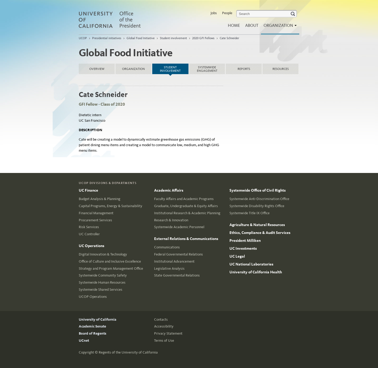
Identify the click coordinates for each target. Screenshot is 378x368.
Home (234, 25)
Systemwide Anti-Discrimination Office (259, 199)
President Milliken (245, 240)
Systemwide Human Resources (102, 282)
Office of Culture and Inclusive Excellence (110, 261)
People (227, 13)
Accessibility (164, 326)
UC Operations (91, 245)
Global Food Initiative (141, 38)
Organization (279, 27)
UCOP (83, 38)
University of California (97, 319)
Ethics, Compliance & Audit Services (259, 232)
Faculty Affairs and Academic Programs (184, 199)
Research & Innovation (171, 220)
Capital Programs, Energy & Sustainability (110, 206)
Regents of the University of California (128, 352)
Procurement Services (95, 220)
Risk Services (89, 227)
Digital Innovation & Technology (103, 254)
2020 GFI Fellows (203, 38)
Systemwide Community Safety (103, 275)
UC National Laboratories (251, 264)
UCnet (84, 340)
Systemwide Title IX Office (249, 213)
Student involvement (173, 38)
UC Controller (89, 234)
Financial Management (96, 213)
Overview (96, 69)
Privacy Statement (168, 333)
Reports (244, 69)
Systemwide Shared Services (100, 289)
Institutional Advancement (174, 261)
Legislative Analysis (169, 268)
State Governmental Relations (177, 275)
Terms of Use (164, 340)
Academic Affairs (168, 190)
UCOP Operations (93, 296)
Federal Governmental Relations (178, 254)
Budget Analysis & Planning (99, 199)
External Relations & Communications (186, 238)
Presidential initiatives (106, 38)
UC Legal (237, 256)
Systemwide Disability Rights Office (256, 206)
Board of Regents (92, 333)
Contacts (161, 319)
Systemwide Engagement (207, 69)
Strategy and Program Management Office (111, 268)
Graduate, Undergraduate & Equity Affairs (186, 206)
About (251, 25)
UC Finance (88, 190)
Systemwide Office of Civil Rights (257, 190)
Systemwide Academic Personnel (179, 227)
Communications (167, 247)
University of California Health (255, 272)
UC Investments (243, 248)
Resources (280, 69)
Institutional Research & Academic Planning (187, 213)
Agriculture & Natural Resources (257, 224)
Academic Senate (92, 326)
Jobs (214, 13)
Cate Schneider (229, 38)
